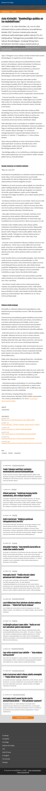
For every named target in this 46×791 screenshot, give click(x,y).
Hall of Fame (6, 752)
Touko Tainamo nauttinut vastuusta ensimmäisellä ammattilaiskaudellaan (18, 470)
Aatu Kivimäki (5, 409)
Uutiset (14, 11)
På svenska (6, 759)
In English (5, 756)
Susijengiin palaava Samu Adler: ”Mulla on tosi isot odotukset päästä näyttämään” (21, 626)
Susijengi (4, 453)
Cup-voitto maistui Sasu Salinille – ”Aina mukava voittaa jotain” (22, 654)
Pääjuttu (10, 453)
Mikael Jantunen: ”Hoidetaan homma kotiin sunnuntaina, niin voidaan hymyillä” (20, 494)
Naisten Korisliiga (6, 11)
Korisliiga (5, 742)
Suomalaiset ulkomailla (18, 465)
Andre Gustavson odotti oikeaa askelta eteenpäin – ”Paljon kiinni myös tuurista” (22, 676)
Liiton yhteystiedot (34, 770)
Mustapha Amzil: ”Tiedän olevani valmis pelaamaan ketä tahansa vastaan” (19, 576)
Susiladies (5, 739)
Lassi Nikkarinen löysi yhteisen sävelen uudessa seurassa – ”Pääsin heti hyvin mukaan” (22, 604)
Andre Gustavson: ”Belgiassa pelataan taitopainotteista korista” (18, 520)
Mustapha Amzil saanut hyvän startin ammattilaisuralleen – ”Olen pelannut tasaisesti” (22, 700)
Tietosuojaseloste (23, 772)
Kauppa (5, 762)
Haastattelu (17, 453)
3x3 (3, 749)
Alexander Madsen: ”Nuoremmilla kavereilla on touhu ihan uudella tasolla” (21, 548)
